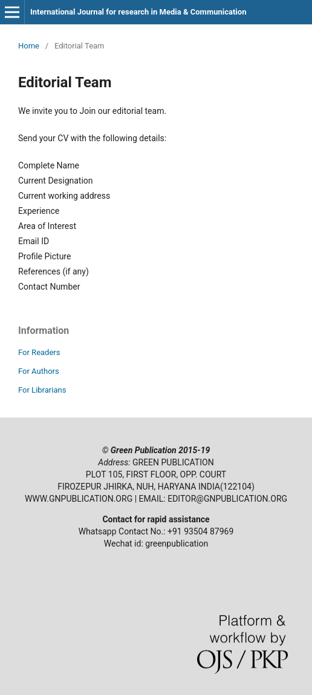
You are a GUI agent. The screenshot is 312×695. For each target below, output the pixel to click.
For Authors (38, 371)
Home (28, 45)
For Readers (39, 352)
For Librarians (42, 389)
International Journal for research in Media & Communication (138, 11)
